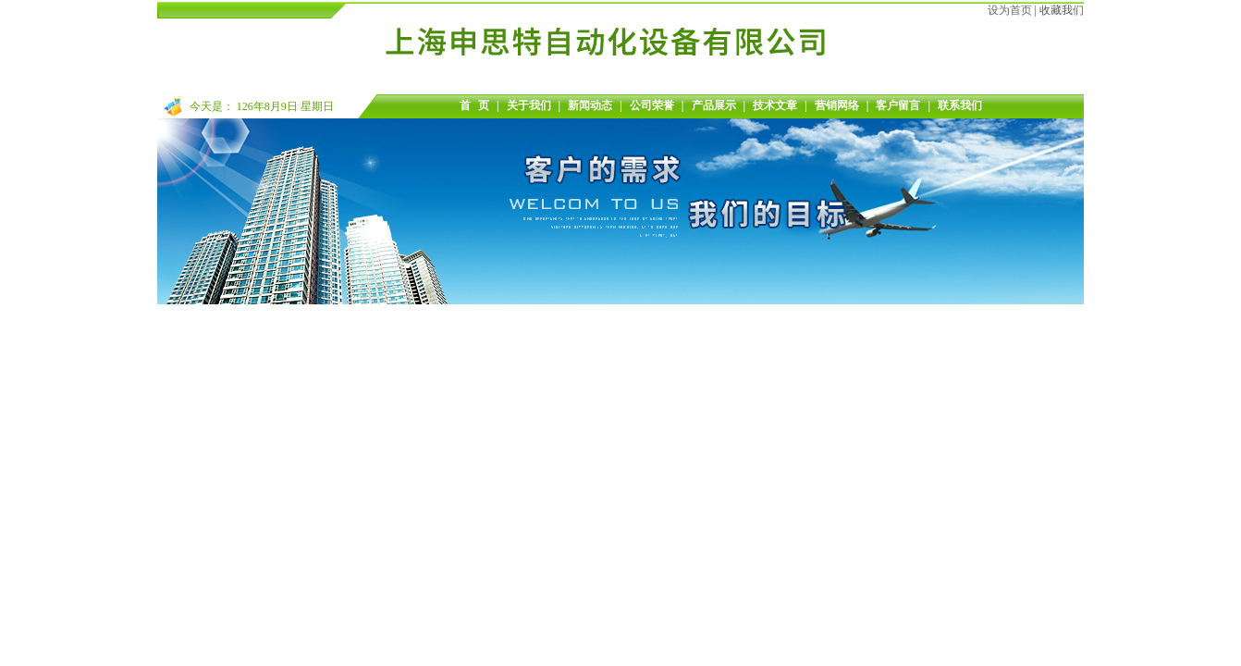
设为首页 (1010, 10)
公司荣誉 (652, 105)
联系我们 (960, 105)
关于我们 (529, 105)
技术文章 (775, 105)
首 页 (474, 105)
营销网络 (837, 105)
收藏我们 (1061, 10)
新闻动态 (590, 105)
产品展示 (714, 105)
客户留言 (898, 105)
